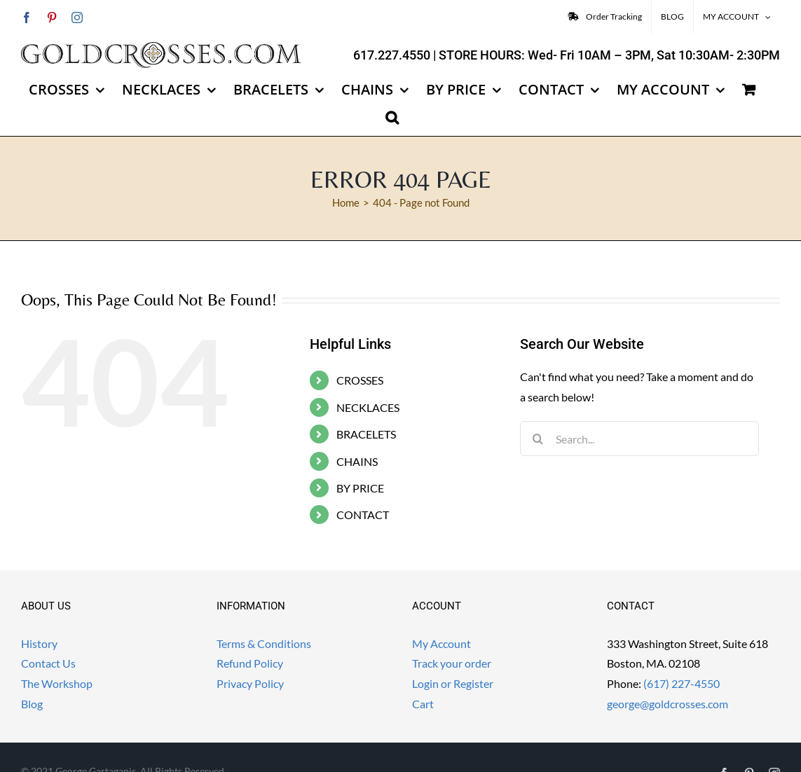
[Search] (537, 438)
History (39, 643)
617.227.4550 (391, 55)
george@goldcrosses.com (667, 703)
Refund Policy (250, 663)
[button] (392, 118)
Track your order (451, 663)
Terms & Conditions (264, 643)
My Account (441, 643)
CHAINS (357, 461)
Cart (423, 703)
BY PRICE (360, 488)
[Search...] (639, 438)
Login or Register (452, 683)
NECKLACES (367, 407)
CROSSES (359, 380)
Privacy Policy (250, 683)
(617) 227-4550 (681, 683)
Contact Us (48, 663)
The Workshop (57, 683)
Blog (32, 703)
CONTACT (362, 514)
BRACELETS (366, 434)
